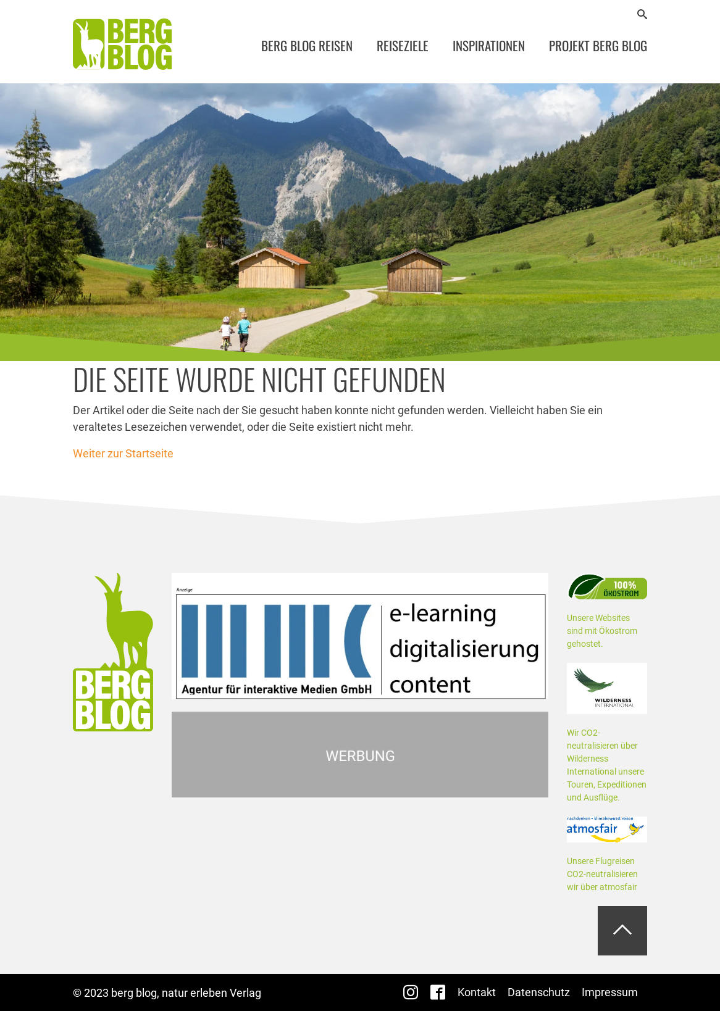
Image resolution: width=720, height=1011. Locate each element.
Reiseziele (403, 45)
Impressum (610, 992)
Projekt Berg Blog (598, 45)
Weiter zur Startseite (123, 453)
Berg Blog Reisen (307, 45)
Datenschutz (539, 992)
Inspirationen (489, 45)
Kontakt (477, 992)
